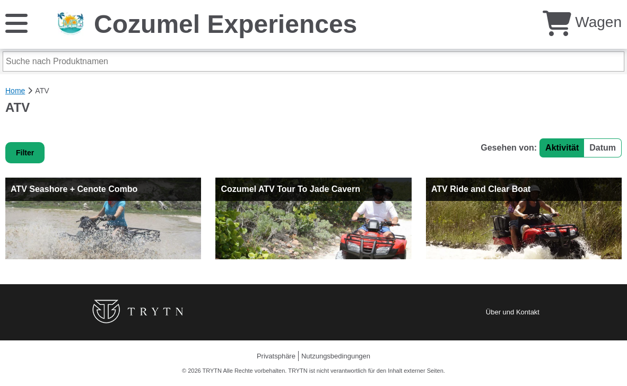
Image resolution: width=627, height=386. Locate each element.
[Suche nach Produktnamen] (313, 61)
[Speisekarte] (16, 22)
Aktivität (562, 147)
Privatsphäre (276, 356)
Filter (25, 152)
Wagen (582, 22)
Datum (602, 147)
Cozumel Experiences (225, 24)
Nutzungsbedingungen (335, 356)
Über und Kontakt (512, 312)
